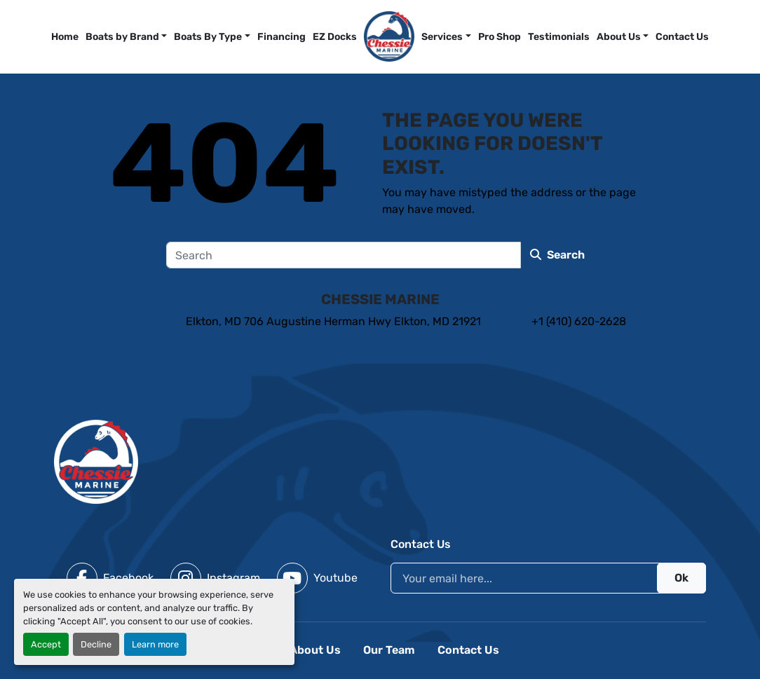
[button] (446, 36)
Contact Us (682, 37)
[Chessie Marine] (96, 460)
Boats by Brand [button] (122, 37)
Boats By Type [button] (208, 37)
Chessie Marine (380, 299)
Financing (281, 37)
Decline (96, 644)
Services (442, 37)
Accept (46, 644)
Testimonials (559, 37)
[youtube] (317, 578)
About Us (619, 37)
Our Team (389, 650)
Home (65, 37)
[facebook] (110, 578)
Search (557, 254)
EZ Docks (335, 37)
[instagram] (215, 578)
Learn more (155, 644)
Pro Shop (499, 37)
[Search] (343, 255)
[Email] (548, 578)
